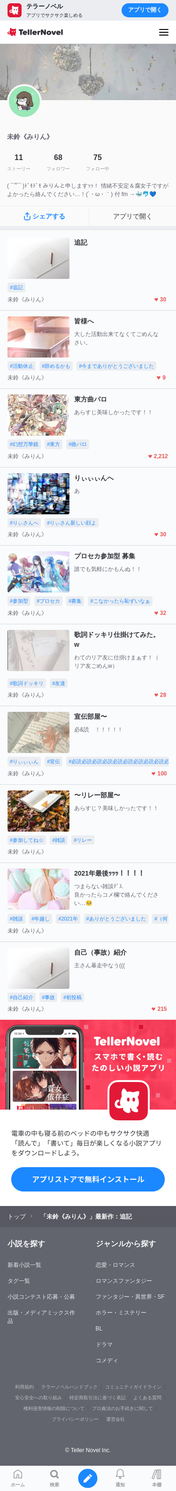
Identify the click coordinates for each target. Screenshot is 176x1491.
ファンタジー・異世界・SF (130, 1297)
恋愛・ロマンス (115, 1265)
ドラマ (104, 1344)
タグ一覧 (19, 1281)
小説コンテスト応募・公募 (41, 1297)
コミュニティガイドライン (133, 1386)
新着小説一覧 (24, 1265)
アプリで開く (145, 10)
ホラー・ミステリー (121, 1312)
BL (99, 1328)
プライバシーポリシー (75, 1419)
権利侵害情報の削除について (53, 1408)
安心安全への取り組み (38, 1397)
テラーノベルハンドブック (69, 1386)
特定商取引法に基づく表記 (97, 1397)
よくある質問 (147, 1397)
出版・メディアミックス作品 (41, 1316)
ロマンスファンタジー (124, 1281)
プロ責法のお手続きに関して (122, 1408)
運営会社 (115, 1419)
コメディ (107, 1360)
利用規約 (24, 1386)
